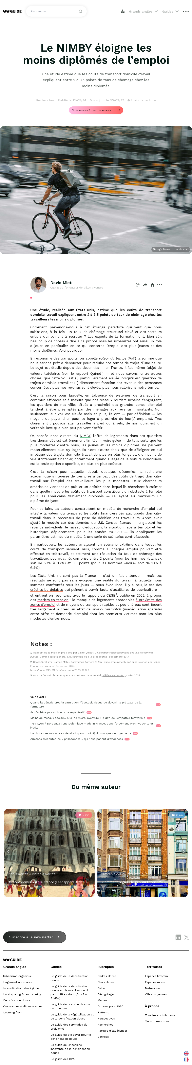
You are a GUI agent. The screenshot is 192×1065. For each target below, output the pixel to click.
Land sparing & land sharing (22, 994)
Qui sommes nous (157, 1021)
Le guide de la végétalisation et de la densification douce (72, 1016)
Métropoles (152, 988)
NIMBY (85, 436)
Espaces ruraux (155, 982)
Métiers (103, 1000)
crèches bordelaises (46, 590)
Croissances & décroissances (22, 1006)
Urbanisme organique (17, 976)
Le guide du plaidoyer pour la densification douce (71, 1036)
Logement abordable (17, 982)
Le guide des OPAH (64, 1059)
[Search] (56, 13)
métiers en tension (53, 600)
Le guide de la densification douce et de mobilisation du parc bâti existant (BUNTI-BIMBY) (70, 992)
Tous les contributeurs (160, 1015)
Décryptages (106, 994)
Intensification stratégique (21, 988)
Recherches (105, 1024)
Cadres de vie (107, 976)
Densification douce (16, 1000)
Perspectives (106, 1018)
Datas (101, 988)
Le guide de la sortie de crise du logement (71, 1006)
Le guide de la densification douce (70, 978)
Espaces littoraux (156, 976)
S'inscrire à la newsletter (31, 937)
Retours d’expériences (113, 1030)
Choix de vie (106, 982)
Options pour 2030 (110, 1006)
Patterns (103, 1012)
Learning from (12, 1012)
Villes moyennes (156, 994)
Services (103, 1036)
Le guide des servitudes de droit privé (69, 1026)
